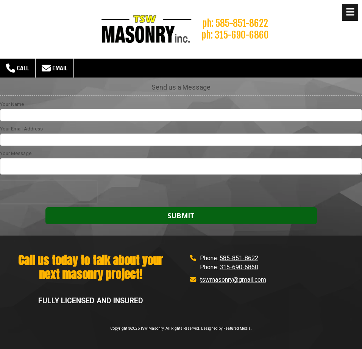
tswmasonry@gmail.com (233, 279)
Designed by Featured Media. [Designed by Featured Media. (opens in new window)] (226, 328)
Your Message (15, 153)
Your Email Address (21, 129)
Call (17, 68)
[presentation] (48, 192)
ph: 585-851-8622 (235, 23)
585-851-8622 (239, 258)
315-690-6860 (239, 267)
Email (54, 68)
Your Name (12, 104)
